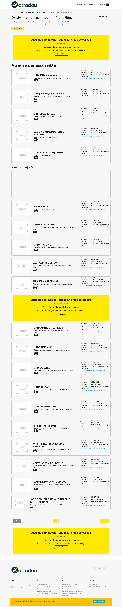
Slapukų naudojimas (69, 589)
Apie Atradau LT (42, 584)
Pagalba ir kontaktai (43, 586)
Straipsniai (101, 4)
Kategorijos (23, 12)
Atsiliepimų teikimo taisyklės (72, 591)
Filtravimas (18, 28)
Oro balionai (84, 98)
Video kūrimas (92, 584)
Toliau (104, 520)
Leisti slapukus (99, 602)
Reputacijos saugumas (44, 596)
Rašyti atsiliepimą (61, 54)
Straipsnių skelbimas (44, 591)
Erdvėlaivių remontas (35, 22)
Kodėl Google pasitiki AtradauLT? (48, 593)
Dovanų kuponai (93, 589)
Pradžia (15, 12)
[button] (107, 4)
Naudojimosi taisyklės (69, 584)
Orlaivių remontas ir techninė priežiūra (92, 78)
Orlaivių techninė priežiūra (51, 23)
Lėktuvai (89, 100)
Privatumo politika (68, 586)
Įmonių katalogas (81, 4)
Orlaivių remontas (17, 22)
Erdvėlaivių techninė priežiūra (69, 23)
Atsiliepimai (92, 4)
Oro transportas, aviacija (37, 12)
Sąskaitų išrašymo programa (97, 586)
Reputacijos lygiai (43, 589)
